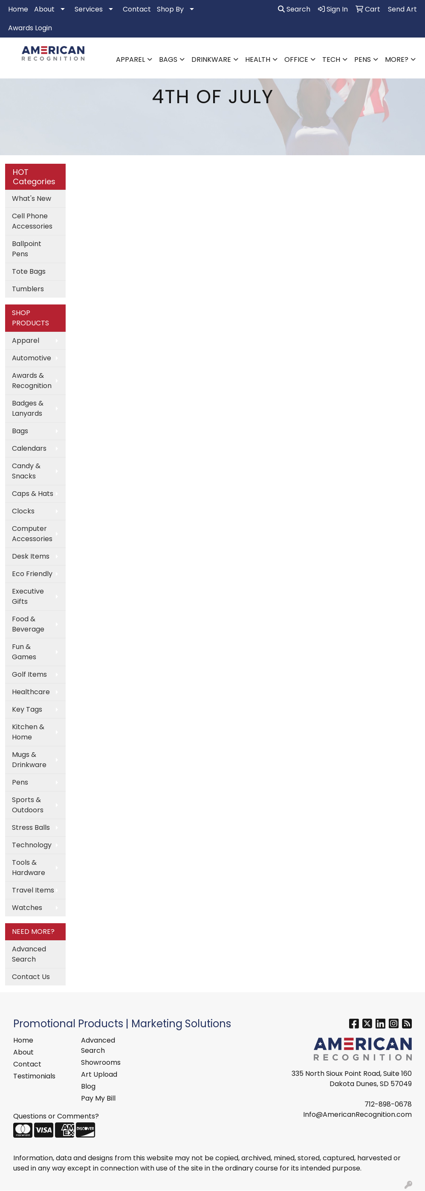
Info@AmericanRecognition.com (357, 1114)
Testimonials (34, 1076)
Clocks (23, 511)
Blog (88, 1086)
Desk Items (30, 556)
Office (296, 59)
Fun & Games (24, 652)
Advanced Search (29, 954)
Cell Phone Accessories (32, 221)
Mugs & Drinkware (29, 760)
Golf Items (29, 674)
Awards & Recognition (32, 381)
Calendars (29, 448)
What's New (31, 198)
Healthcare (31, 692)
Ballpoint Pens (26, 249)
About (44, 9)
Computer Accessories (32, 534)
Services (89, 9)
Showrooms (101, 1062)
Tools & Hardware (28, 868)
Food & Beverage (28, 624)
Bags (168, 59)
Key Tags (27, 709)
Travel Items (33, 890)
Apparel (130, 59)
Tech (331, 59)
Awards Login (30, 28)
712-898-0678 (388, 1104)
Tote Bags (29, 271)
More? (396, 59)
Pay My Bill (98, 1098)
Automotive (31, 358)
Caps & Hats (32, 493)
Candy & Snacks (26, 471)
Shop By (170, 9)
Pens (362, 59)
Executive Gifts (28, 596)
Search (294, 9)
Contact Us (31, 977)
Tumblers (28, 289)
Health (257, 59)
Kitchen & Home (28, 732)
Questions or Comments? (56, 1116)
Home (18, 9)
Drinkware (211, 59)
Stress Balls (31, 827)
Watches (27, 908)
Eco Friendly (32, 574)
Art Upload (99, 1074)
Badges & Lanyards (27, 408)
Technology (32, 845)
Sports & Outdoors (27, 805)
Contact (137, 9)
